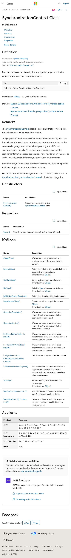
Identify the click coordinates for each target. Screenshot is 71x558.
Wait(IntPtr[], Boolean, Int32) (15, 391)
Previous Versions (23, 546)
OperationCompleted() (12, 312)
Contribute (47, 546)
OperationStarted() (11, 323)
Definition (8, 29)
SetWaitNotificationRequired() (15, 366)
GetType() (7, 288)
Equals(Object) (9, 269)
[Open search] (59, 3)
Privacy (58, 546)
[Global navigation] (2, 3)
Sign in (66, 3)
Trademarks (47, 550)
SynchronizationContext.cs (21, 65)
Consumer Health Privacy (12, 550)
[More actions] (66, 10)
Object (17, 96)
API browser (25, 9)
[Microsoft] (35, 3)
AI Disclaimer (7, 546)
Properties (8, 40)
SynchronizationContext (17, 128)
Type (41, 288)
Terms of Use (34, 550)
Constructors (9, 37)
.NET (13, 9)
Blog (36, 546)
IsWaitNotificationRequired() (15, 296)
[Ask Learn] (53, 10)
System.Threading (20, 58)
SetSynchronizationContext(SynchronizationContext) (13, 358)
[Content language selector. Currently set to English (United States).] (14, 533)
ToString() (7, 380)
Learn (5, 9)
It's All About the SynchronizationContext (21, 177)
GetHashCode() (9, 280)
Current (6, 232)
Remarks (7, 33)
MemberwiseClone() (11, 301)
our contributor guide (31, 470)
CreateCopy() (8, 258)
